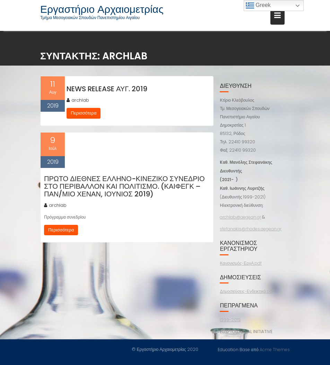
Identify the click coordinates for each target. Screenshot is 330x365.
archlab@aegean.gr (240, 217)
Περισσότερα (83, 113)
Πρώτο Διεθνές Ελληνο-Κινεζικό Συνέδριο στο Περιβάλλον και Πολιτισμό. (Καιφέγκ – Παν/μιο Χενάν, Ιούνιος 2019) (124, 186)
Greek (258, 5)
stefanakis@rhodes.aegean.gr (250, 229)
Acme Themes (275, 349)
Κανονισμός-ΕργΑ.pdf (241, 263)
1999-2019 (230, 320)
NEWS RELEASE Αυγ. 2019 (107, 89)
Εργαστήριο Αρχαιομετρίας (102, 9)
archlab (78, 100)
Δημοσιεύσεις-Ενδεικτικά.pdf (246, 291)
